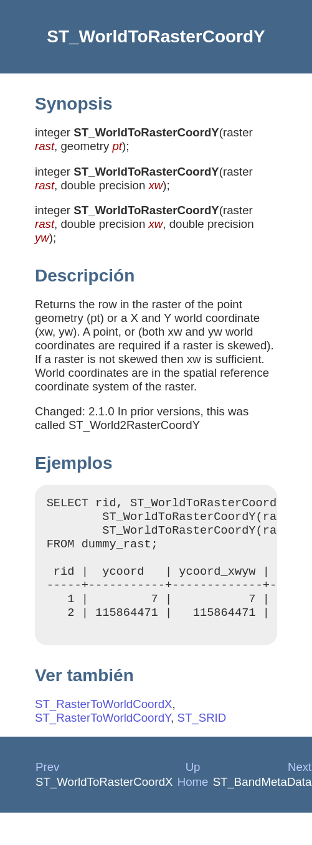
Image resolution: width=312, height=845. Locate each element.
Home (193, 800)
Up (193, 785)
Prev (47, 785)
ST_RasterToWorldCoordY (103, 736)
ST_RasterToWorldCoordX (104, 722)
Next (299, 785)
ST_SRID (201, 736)
